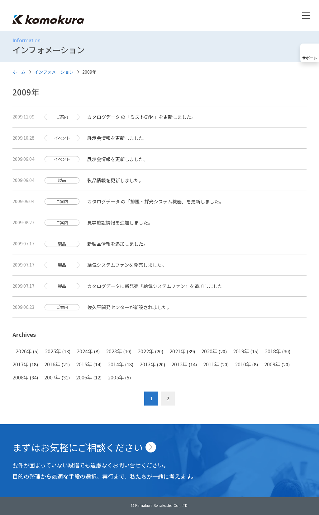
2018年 (273, 351)
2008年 (20, 377)
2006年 (84, 377)
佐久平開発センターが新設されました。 (129, 307)
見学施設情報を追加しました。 (120, 222)
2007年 (52, 377)
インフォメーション (54, 72)
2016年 (52, 364)
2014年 (116, 364)
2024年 (85, 351)
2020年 (209, 351)
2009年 (272, 364)
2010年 (243, 364)
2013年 (148, 364)
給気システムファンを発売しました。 (126, 265)
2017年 (20, 364)
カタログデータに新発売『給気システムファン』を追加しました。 (157, 286)
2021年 (177, 351)
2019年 (241, 351)
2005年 (116, 377)
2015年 (84, 364)
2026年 (24, 351)
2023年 (114, 351)
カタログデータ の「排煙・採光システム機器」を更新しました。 (155, 201)
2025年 (53, 351)
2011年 (211, 364)
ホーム (19, 72)
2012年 (179, 364)
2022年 (146, 351)
